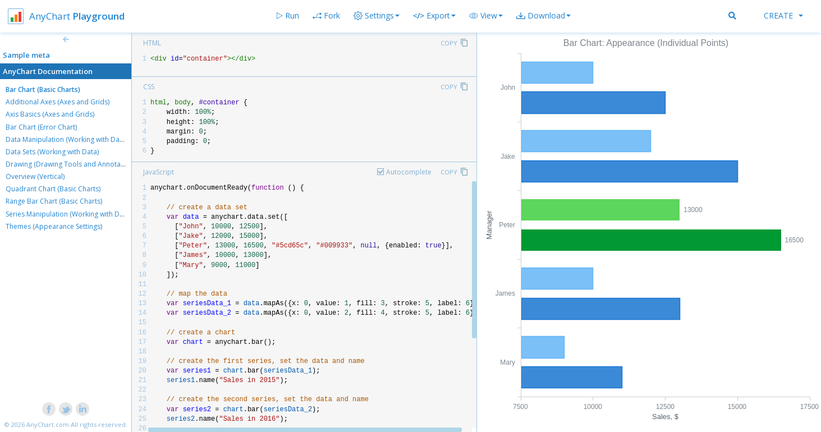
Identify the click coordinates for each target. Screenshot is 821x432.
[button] (486, 15)
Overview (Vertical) (35, 176)
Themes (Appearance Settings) (54, 226)
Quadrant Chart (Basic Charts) (53, 189)
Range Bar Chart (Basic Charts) (54, 201)
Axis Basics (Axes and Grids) (50, 114)
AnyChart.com (47, 424)
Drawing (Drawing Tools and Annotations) (72, 164)
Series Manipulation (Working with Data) (68, 214)
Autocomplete (409, 172)
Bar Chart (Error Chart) (41, 127)
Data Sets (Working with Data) (52, 152)
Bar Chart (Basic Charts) (43, 89)
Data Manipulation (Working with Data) (66, 139)
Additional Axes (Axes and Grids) (57, 102)
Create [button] (783, 15)
